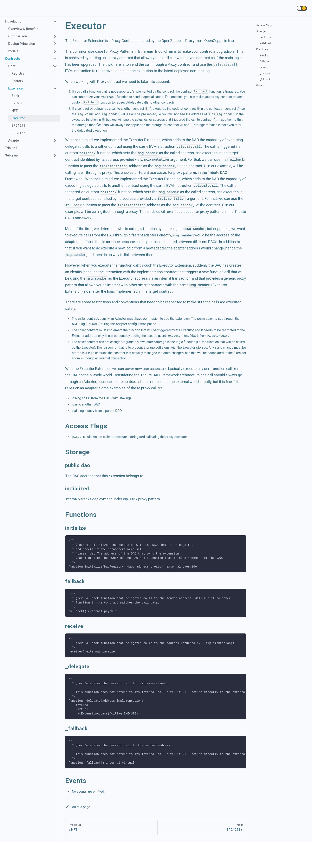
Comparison (17, 36)
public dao (266, 37)
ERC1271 (18, 126)
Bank (15, 96)
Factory (17, 81)
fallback (264, 61)
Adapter (14, 140)
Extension (15, 88)
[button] (302, 8)
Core (12, 66)
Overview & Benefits (23, 29)
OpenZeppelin (215, 40)
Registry (18, 73)
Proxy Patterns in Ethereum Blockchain (141, 51)
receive (264, 67)
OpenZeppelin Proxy (178, 40)
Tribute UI (12, 148)
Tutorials (11, 51)
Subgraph (12, 155)
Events (260, 85)
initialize (264, 55)
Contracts (12, 59)
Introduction (14, 21)
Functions (262, 49)
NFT (15, 111)
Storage (261, 31)
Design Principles (21, 44)
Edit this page (77, 807)
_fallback (265, 79)
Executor (18, 118)
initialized (265, 43)
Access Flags (264, 25)
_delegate (265, 73)
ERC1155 (18, 133)
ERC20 (16, 103)
